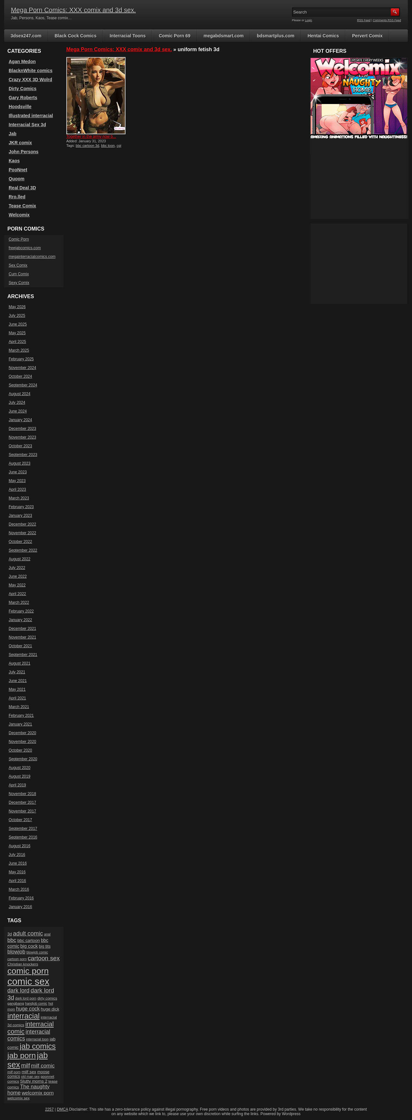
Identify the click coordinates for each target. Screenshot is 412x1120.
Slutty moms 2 (34, 1081)
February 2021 (21, 715)
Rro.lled (17, 196)
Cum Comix (19, 274)
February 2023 (21, 507)
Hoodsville (20, 106)
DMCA (62, 1109)
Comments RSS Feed (387, 20)
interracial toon (37, 1039)
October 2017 (20, 820)
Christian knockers (22, 964)
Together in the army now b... (91, 136)
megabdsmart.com (224, 35)
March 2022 (19, 602)
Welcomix (19, 214)
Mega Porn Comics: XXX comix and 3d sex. (73, 10)
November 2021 (22, 637)
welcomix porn (38, 1093)
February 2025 (21, 359)
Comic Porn (19, 239)
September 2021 (23, 654)
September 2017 (23, 828)
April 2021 (17, 698)
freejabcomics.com (25, 248)
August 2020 (19, 767)
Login (308, 20)
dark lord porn (25, 998)
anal (47, 934)
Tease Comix (22, 205)
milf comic (42, 1065)
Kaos (14, 160)
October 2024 (20, 376)
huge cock (28, 1008)
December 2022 (22, 524)
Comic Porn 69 (174, 35)
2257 (49, 1109)
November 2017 (22, 811)
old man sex (30, 1076)
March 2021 (19, 707)
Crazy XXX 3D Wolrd (30, 79)
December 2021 (22, 628)
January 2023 (20, 515)
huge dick (50, 1009)
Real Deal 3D (22, 187)
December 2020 (22, 733)
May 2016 (17, 872)
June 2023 (18, 472)
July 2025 (17, 315)
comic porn (28, 971)
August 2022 (19, 559)
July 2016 (17, 854)
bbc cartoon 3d (87, 145)
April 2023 (17, 489)
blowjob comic (37, 952)
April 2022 (17, 594)
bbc (11, 940)
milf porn (14, 1072)
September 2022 (23, 550)
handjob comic (36, 1003)
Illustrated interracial (31, 115)
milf (25, 1065)
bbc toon (108, 145)
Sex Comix (18, 265)
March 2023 (19, 498)
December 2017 (22, 802)
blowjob (16, 951)
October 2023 (20, 446)
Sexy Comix (19, 282)
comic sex (28, 981)
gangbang (15, 1003)
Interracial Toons (128, 35)
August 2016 (19, 846)
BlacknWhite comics (30, 70)
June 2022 (18, 576)
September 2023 (23, 454)
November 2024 (22, 367)
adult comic (28, 933)
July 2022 (17, 567)
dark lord (18, 990)
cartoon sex (44, 958)
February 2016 (21, 898)
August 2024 (19, 394)
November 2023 (22, 437)
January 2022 (20, 620)
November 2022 (22, 533)
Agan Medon (22, 61)
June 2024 (18, 411)
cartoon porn (17, 959)
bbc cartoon (28, 940)
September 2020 (23, 759)
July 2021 (17, 672)
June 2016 (18, 863)
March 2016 (19, 889)
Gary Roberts (23, 97)
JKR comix (20, 142)
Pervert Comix (367, 35)
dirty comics (47, 998)
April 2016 (17, 880)
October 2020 (20, 750)
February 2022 (21, 611)
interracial (23, 1016)
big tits (45, 946)
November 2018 (22, 794)
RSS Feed (364, 20)
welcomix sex (18, 1098)
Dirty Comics (22, 88)
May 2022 (17, 585)
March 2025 (19, 350)
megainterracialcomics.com (32, 256)
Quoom (16, 178)
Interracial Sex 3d (27, 124)
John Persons (24, 151)
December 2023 (22, 428)
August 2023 (19, 463)
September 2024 (23, 385)
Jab (12, 133)
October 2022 (20, 541)
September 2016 (23, 837)
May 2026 (17, 307)
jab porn (21, 1055)
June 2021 (18, 681)
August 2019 (19, 776)
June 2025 (18, 324)
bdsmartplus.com (276, 35)
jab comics (38, 1046)
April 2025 (17, 341)
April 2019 (17, 785)
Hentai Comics (323, 35)
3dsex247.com (26, 35)
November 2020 (22, 741)
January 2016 (20, 907)
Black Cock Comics (76, 35)
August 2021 (19, 663)
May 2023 (17, 481)
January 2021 (20, 724)
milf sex (29, 1071)
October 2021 (20, 646)
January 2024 (20, 420)
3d (9, 934)
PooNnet (18, 169)
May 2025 (17, 333)
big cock (29, 946)
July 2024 (17, 402)
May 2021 (17, 689)
